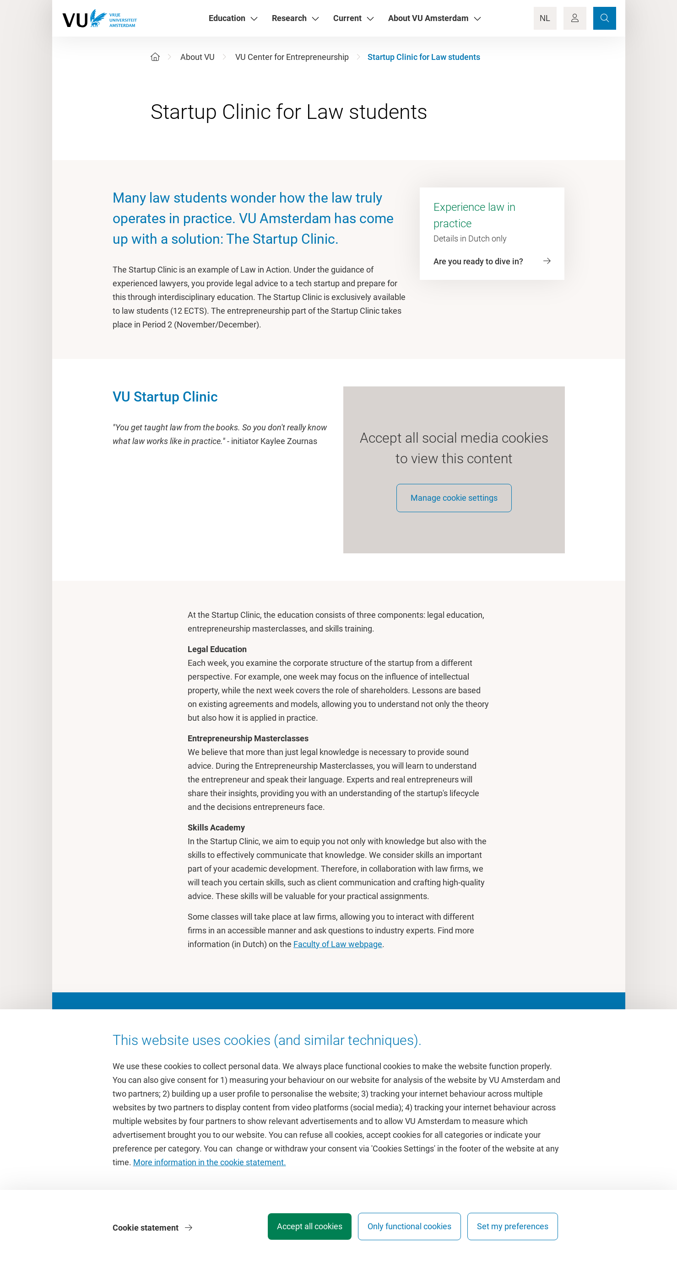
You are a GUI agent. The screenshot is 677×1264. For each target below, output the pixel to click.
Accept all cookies (300, 1229)
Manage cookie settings (454, 503)
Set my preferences (512, 1229)
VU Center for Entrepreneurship (292, 57)
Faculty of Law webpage (337, 949)
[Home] (155, 57)
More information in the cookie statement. (209, 1165)
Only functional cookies (405, 1229)
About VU (197, 57)
